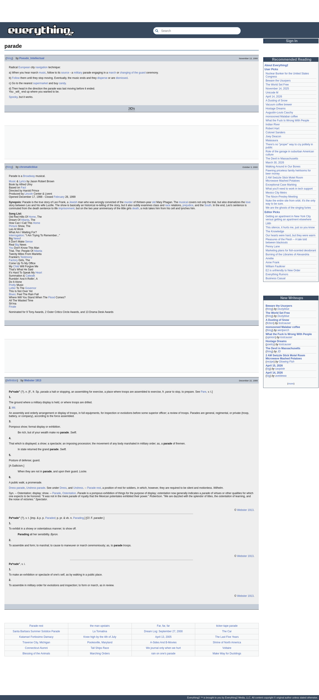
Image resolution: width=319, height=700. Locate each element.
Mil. (14, 407)
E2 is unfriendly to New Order (283, 270)
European (24, 67)
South (207, 205)
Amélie (270, 258)
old (154, 202)
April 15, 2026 (274, 365)
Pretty (12, 285)
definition (11, 380)
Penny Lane (273, 246)
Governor (30, 288)
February (59, 196)
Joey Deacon (273, 136)
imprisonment (66, 208)
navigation (41, 67)
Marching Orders (100, 653)
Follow (16, 78)
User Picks (271, 69)
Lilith (268, 223)
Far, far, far (163, 625)
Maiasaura (272, 140)
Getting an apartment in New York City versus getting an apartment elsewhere (288, 218)
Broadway (29, 176)
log (268, 368)
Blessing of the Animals (36, 653)
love (248, 202)
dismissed (122, 78)
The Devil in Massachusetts (282, 158)
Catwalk (30, 275)
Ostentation (69, 493)
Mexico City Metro (276, 192)
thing (9, 58)
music (42, 72)
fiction (269, 323)
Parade (56, 493)
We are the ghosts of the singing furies (288, 207)
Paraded (50, 518)
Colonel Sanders (275, 132)
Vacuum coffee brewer (279, 104)
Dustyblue (283, 308)
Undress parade (35, 487)
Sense (29, 241)
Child (16, 266)
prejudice (188, 205)
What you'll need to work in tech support (289, 188)
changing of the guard (133, 72)
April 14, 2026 (274, 96)
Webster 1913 (32, 380)
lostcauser (285, 323)
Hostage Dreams (276, 108)
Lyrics (22, 181)
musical (183, 202)
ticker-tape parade (227, 625)
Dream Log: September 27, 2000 (163, 631)
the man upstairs (100, 625)
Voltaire (226, 648)
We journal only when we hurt (163, 648)
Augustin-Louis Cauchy (279, 112)
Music (12, 181)
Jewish (73, 202)
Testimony (26, 257)
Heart (38, 272)
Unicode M (272, 92)
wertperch (283, 330)
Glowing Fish (286, 361)
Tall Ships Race (100, 648)
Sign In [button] (292, 41)
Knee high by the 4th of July (100, 636)
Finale (12, 306)
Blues (12, 294)
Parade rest (94, 487)
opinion (270, 337)
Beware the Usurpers (278, 80)
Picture (13, 226)
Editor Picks (272, 212)
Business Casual (275, 278)
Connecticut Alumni (36, 648)
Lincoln (29, 193)
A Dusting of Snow (276, 100)
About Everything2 (276, 65)
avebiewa (280, 375)
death (135, 208)
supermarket (40, 83)
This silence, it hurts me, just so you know (290, 227)
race (167, 205)
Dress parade (17, 487)
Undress (78, 487)
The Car (226, 631)
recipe (270, 361)
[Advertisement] (159, 11)
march (112, 72)
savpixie (280, 368)
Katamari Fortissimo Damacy (36, 636)
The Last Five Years (227, 636)
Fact (23, 187)
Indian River (273, 124)
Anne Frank (272, 262)
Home (32, 216)
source (65, 72)
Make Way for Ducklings (227, 653)
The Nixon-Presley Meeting (282, 196)
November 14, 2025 (277, 88)
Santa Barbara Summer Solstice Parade (36, 631)
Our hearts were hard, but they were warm (290, 235)
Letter (12, 288)
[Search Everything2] (197, 31)
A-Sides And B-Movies (163, 642)
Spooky (13, 97)
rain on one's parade (163, 653)
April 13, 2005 (163, 636)
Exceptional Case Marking (281, 184)
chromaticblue (28, 167)
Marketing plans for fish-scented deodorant (291, 250)
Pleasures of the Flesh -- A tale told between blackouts (286, 241)
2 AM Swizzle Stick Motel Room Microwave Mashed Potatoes (284, 179)
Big (17, 244)
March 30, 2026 (275, 162)
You (11, 247)
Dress (63, 487)
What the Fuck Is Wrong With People (287, 120)
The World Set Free (277, 84)
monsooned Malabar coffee (282, 116)
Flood (51, 297)
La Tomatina (100, 631)
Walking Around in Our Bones (283, 166)
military (78, 72)
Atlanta (25, 219)
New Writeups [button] (291, 298)
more (291, 383)
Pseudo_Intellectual (31, 58)
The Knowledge (275, 231)
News (17, 238)
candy (62, 83)
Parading (78, 518)
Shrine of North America (227, 642)
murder (128, 202)
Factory (13, 260)
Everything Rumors (277, 274)
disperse (102, 78)
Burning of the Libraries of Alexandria (287, 254)
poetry (270, 344)
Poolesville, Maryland (99, 642)
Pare (203, 391)
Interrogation (16, 235)
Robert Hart (272, 128)
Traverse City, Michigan (36, 642)
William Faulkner (275, 266)
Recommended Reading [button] (291, 59)
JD (279, 351)
